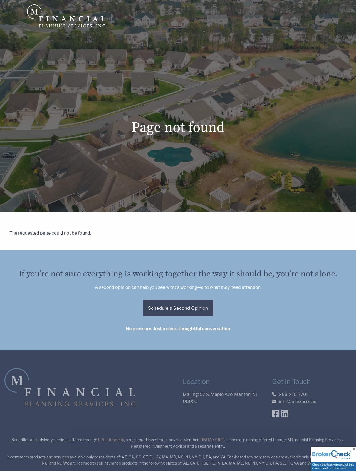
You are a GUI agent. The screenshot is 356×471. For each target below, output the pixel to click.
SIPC (220, 440)
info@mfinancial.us (297, 401)
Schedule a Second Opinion (178, 308)
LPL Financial (111, 440)
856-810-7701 (293, 394)
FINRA (205, 440)
